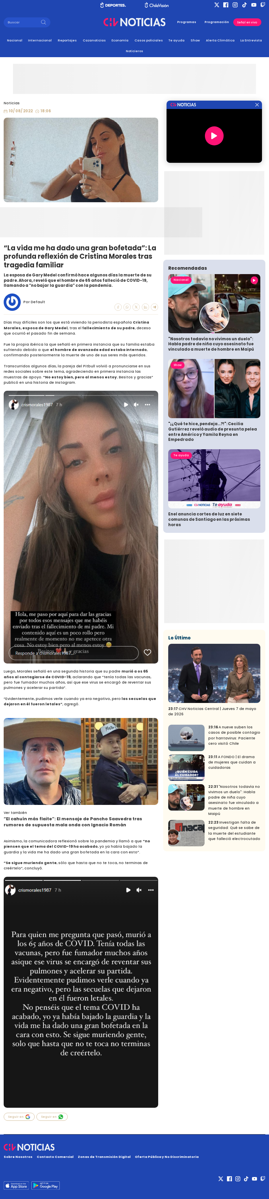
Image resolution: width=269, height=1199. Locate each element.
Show (195, 40)
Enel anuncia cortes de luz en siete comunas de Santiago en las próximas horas (209, 519)
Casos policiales (148, 40)
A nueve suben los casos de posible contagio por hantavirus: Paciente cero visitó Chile (234, 735)
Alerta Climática (220, 40)
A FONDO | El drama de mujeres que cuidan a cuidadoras (232, 762)
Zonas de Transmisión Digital (104, 1157)
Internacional (40, 40)
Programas (186, 22)
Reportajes (67, 40)
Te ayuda (177, 40)
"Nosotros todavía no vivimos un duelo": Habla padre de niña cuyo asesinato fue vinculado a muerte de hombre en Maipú (211, 344)
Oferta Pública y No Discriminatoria (167, 1157)
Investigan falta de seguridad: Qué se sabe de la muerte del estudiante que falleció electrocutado (234, 830)
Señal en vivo (247, 22)
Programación (217, 22)
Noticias (12, 103)
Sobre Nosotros (18, 1157)
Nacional (14, 40)
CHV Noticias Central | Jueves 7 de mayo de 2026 (212, 711)
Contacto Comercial (55, 1157)
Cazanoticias (94, 40)
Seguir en (19, 1116)
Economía (119, 40)
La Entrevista (251, 40)
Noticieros (134, 51)
